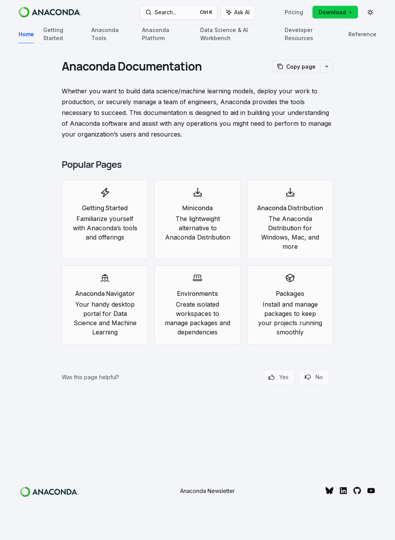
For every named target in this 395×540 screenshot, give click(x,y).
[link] (105, 219)
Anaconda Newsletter (207, 491)
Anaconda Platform (166, 35)
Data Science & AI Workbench (237, 35)
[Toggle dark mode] (370, 12)
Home (26, 37)
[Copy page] (296, 66)
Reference (362, 37)
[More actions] (326, 66)
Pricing (294, 12)
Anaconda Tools (112, 35)
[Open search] (179, 12)
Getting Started (62, 35)
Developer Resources (312, 35)
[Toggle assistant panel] (238, 12)
